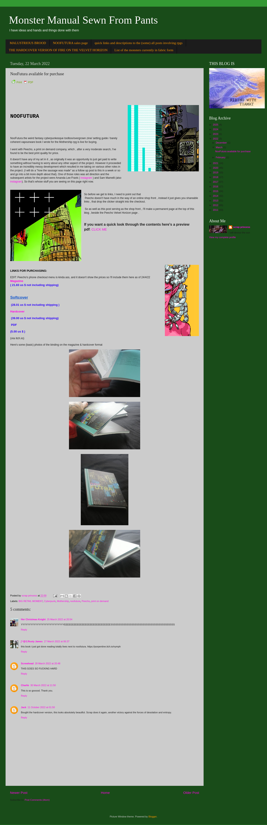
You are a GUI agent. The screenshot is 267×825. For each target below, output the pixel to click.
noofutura (75, 601)
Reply (24, 629)
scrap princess (241, 227)
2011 (216, 210)
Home (105, 793)
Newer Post (18, 793)
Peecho (86, 601)
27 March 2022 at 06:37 (56, 641)
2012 (216, 205)
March (219, 147)
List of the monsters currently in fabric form (143, 50)
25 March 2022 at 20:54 (59, 619)
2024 (216, 129)
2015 (216, 191)
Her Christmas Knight (33, 619)
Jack (23, 707)
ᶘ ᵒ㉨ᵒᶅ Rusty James (32, 641)
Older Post (191, 793)
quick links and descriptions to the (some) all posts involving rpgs (138, 43)
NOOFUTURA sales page (70, 43)
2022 (216, 138)
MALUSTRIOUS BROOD (28, 43)
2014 (216, 196)
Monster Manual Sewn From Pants (83, 20)
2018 (216, 177)
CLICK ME (99, 229)
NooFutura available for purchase (233, 151)
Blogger (152, 816)
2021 (216, 163)
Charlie (25, 685)
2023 (216, 134)
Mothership (63, 601)
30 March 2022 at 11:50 (43, 685)
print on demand (100, 601)
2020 (216, 167)
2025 (216, 124)
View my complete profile (222, 237)
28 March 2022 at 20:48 (47, 663)
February (221, 157)
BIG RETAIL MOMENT (31, 601)
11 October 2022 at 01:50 (41, 707)
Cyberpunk (50, 601)
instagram (86, 177)
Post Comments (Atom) (37, 800)
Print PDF (22, 82)
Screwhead (27, 663)
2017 (216, 181)
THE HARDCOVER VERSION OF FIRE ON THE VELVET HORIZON (58, 50)
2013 (216, 200)
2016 (216, 186)
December (222, 142)
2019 (216, 172)
